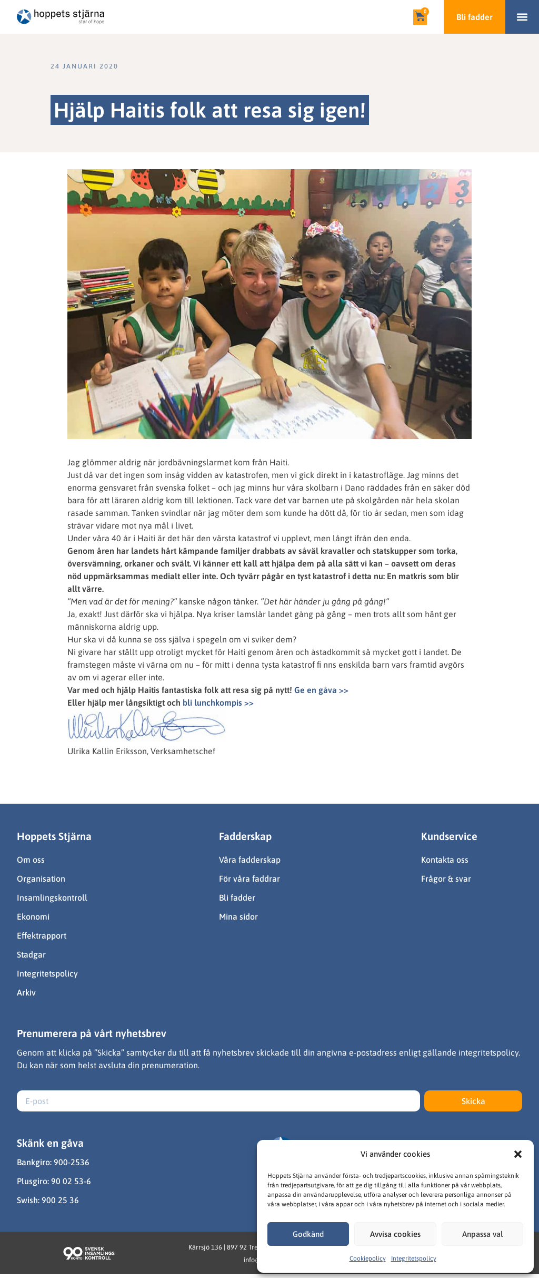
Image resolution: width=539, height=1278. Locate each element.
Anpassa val (482, 1234)
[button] (518, 1154)
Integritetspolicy (413, 1258)
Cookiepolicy (368, 1258)
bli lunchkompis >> (218, 702)
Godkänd (308, 1234)
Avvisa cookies (395, 1234)
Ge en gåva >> (321, 690)
